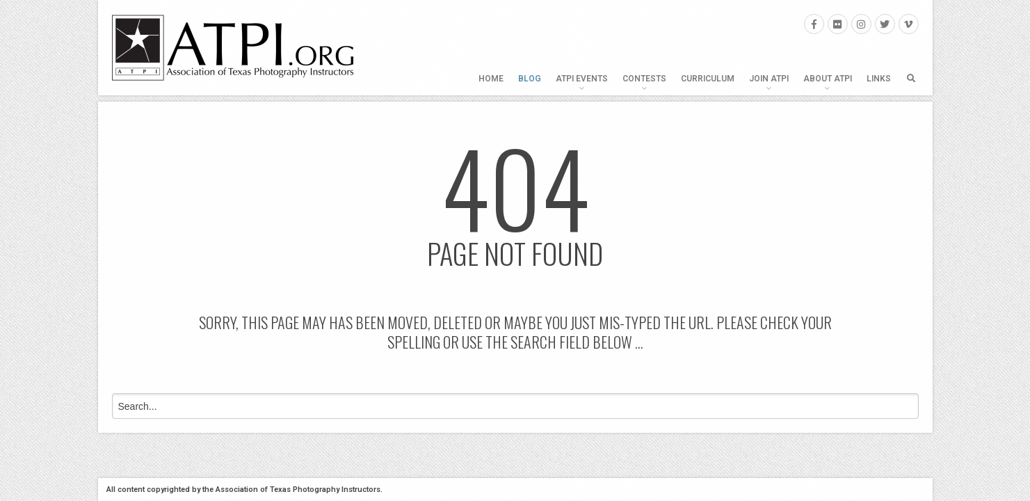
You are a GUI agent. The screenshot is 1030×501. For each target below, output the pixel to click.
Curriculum (707, 79)
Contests (644, 79)
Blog (529, 79)
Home (491, 79)
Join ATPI (769, 79)
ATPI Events (582, 79)
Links (879, 79)
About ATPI (827, 79)
